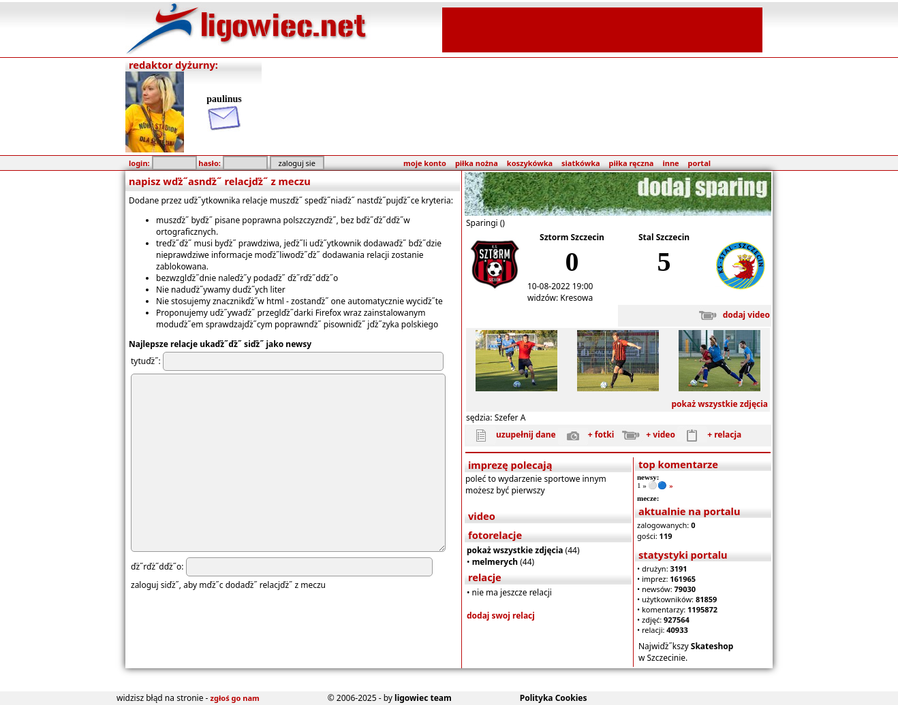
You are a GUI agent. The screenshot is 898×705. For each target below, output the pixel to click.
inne (670, 163)
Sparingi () (485, 223)
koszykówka (530, 163)
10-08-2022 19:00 (560, 286)
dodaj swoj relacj (501, 615)
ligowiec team (423, 698)
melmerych (495, 562)
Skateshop (712, 646)
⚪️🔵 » (660, 485)
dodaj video (731, 315)
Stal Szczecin (664, 237)
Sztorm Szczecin (572, 237)
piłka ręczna (631, 163)
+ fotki (586, 434)
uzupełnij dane (511, 434)
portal (699, 163)
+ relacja (709, 434)
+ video (645, 434)
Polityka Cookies (553, 698)
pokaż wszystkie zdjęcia (719, 404)
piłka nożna (476, 163)
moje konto (424, 163)
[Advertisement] (602, 28)
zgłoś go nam (235, 698)
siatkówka (580, 163)
